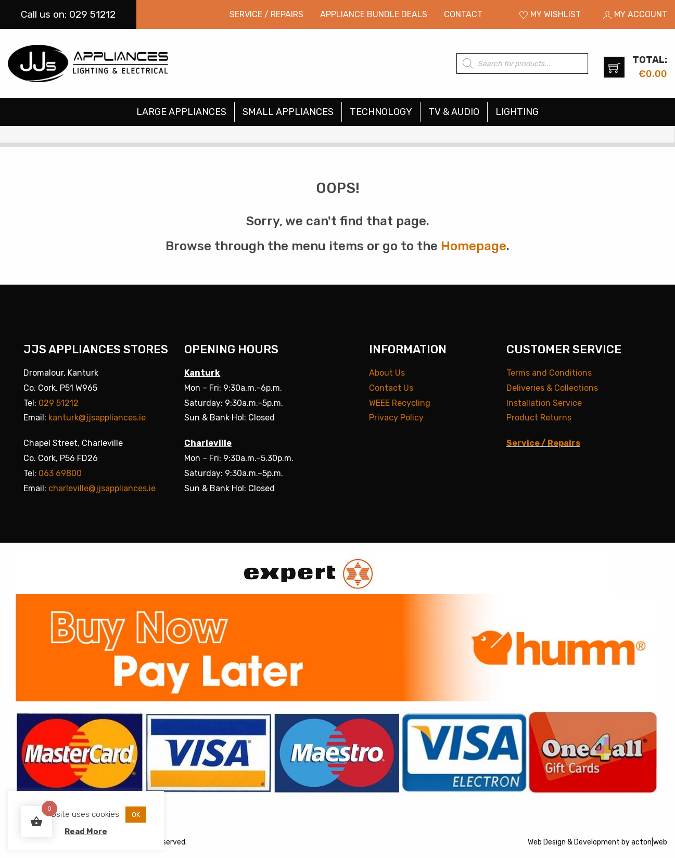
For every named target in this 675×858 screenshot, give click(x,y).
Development (597, 842)
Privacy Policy (396, 417)
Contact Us (391, 388)
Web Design (547, 842)
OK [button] (136, 814)
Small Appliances (288, 112)
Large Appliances (181, 112)
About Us (387, 373)
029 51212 (59, 403)
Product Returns (538, 417)
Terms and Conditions (549, 373)
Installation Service (544, 403)
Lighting (517, 112)
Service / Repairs (266, 14)
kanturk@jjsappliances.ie (97, 417)
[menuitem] (266, 14)
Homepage (473, 246)
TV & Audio (453, 112)
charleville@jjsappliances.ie (102, 488)
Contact (463, 14)
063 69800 (60, 473)
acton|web (649, 842)
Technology (381, 112)
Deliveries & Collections (552, 388)
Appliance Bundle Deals (373, 14)
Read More (86, 831)
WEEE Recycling (399, 403)
